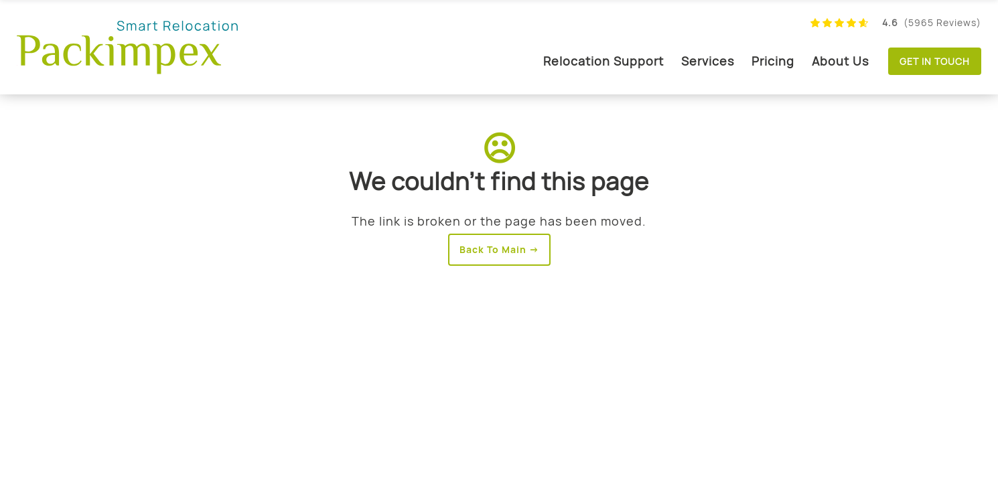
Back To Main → (499, 249)
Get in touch (935, 61)
